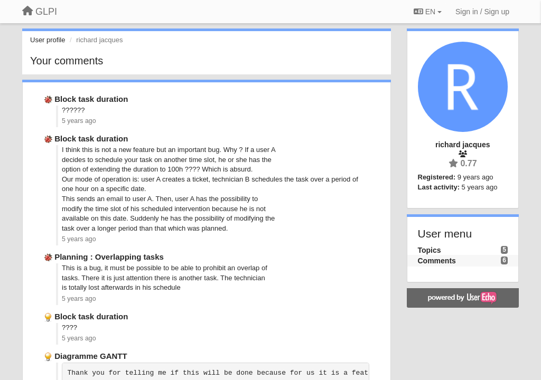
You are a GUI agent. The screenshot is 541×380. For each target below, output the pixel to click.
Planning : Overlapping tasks (109, 256)
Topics (429, 250)
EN (428, 11)
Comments (437, 260)
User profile (47, 40)
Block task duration (91, 98)
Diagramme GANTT (90, 356)
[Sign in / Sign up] (482, 12)
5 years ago (79, 121)
